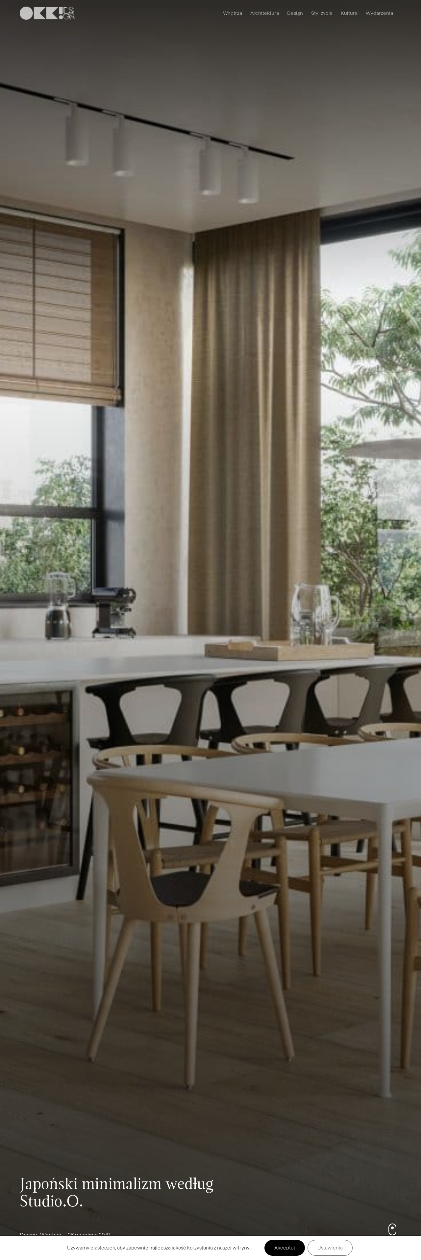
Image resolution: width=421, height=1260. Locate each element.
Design (295, 13)
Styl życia (322, 13)
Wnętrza (232, 13)
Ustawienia (330, 1247)
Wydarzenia (379, 13)
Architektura (264, 13)
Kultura (349, 13)
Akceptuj (284, 1247)
